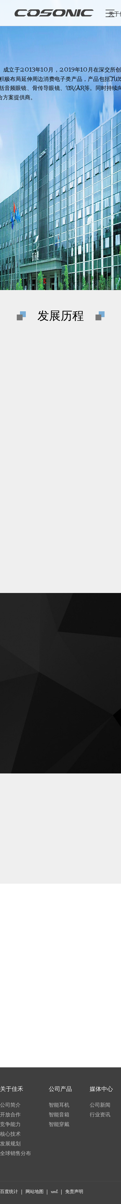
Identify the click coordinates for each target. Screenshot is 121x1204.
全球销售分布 (15, 1153)
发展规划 (10, 1144)
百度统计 (9, 1191)
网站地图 (34, 1191)
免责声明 (74, 1191)
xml (54, 1191)
